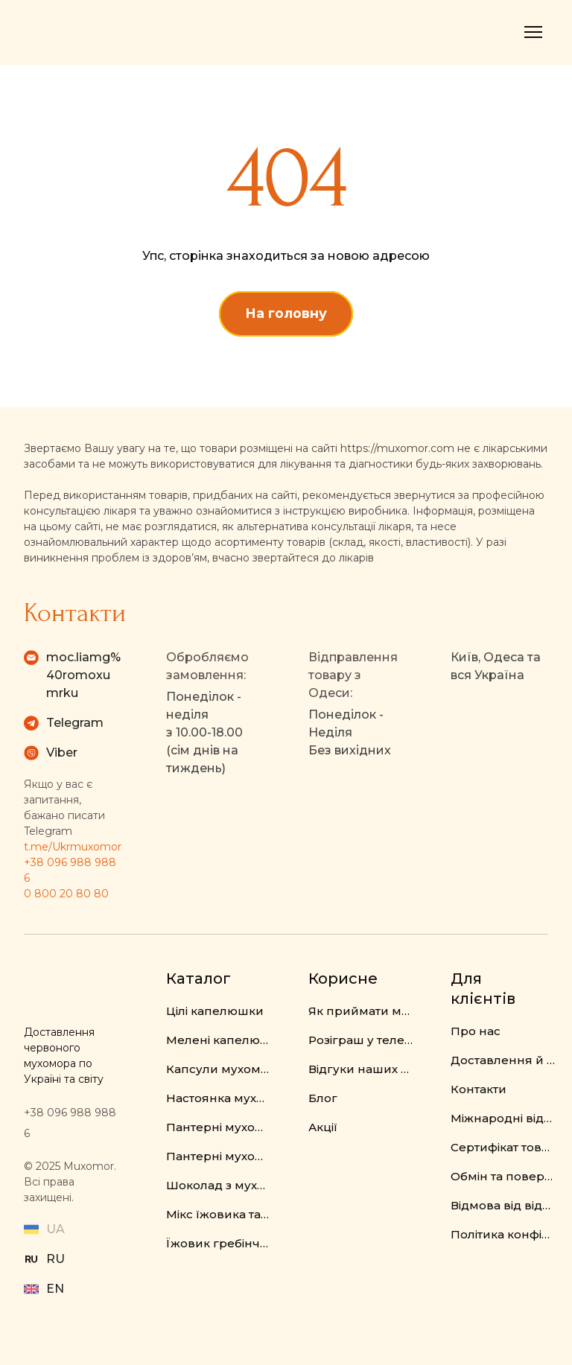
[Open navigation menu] (533, 32)
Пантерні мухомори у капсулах (218, 1156)
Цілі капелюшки (215, 1011)
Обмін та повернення (503, 1176)
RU (55, 1259)
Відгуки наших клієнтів (360, 1069)
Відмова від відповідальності (503, 1205)
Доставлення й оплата (503, 1060)
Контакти (478, 1089)
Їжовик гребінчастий (218, 1243)
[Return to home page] (85, 32)
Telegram (75, 723)
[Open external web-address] (31, 1259)
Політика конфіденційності (503, 1234)
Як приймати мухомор (360, 1011)
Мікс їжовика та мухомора (218, 1214)
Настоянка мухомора (218, 1098)
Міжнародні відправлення (503, 1118)
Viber (61, 752)
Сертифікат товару (503, 1147)
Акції (322, 1127)
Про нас (475, 1031)
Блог (322, 1098)
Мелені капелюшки (218, 1040)
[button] (286, 313)
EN (55, 1289)
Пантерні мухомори (218, 1127)
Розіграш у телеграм (360, 1040)
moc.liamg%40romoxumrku (83, 675)
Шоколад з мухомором (218, 1185)
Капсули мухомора (218, 1069)
